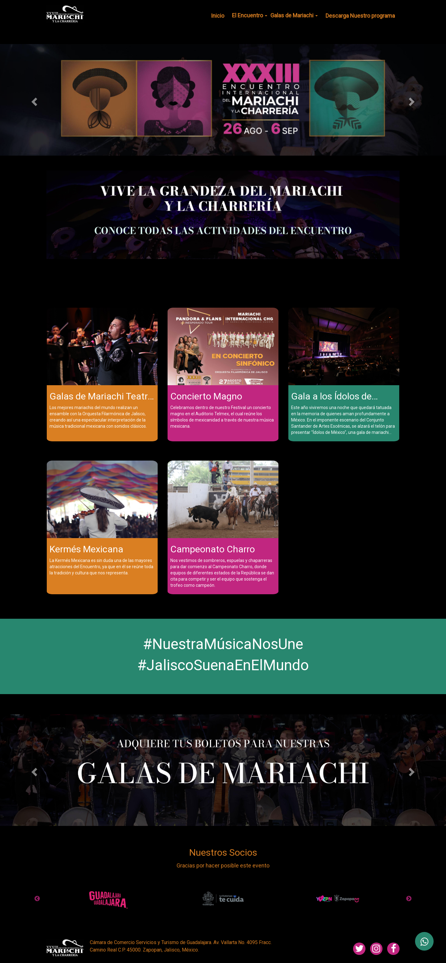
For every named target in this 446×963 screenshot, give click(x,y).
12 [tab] (255, 914)
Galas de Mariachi (294, 15)
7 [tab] (209, 914)
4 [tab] (181, 914)
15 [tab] (283, 914)
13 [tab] (265, 914)
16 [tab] (293, 914)
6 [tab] (200, 914)
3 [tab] (172, 914)
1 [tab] (223, 278)
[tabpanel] (223, 215)
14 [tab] (274, 914)
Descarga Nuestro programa (360, 15)
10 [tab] (237, 914)
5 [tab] (190, 914)
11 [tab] (246, 914)
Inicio (217, 15)
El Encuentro (249, 15)
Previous (37, 899)
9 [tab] (228, 914)
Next (409, 899)
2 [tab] (163, 914)
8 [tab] (218, 914)
